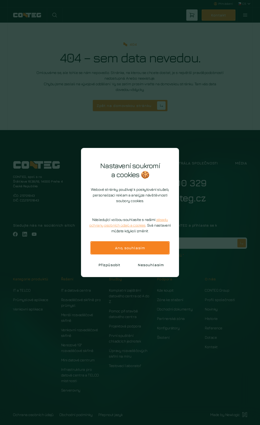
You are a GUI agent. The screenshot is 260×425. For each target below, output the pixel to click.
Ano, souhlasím (130, 248)
